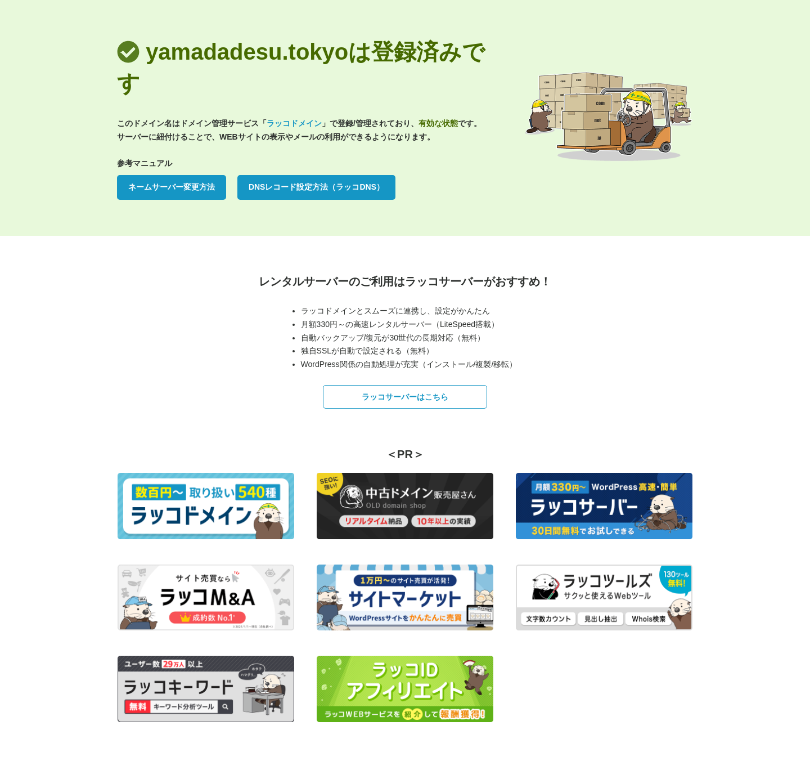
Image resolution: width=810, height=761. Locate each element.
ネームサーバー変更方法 (171, 186)
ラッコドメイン (294, 123)
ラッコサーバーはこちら (405, 396)
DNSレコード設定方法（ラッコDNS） (316, 186)
